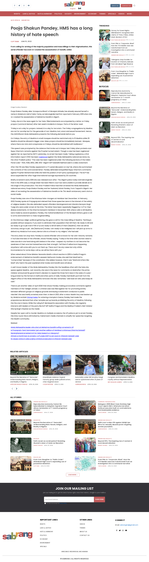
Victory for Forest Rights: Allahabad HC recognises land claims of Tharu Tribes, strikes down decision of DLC (122, 33)
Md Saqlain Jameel (115, 382)
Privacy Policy (63, 503)
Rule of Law (114, 80)
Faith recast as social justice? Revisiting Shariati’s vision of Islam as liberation (122, 125)
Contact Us (126, 6)
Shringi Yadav (32, 297)
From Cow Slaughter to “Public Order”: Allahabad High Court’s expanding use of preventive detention (122, 74)
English (73, 8)
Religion (102, 131)
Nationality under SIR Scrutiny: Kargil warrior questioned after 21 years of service (89, 379)
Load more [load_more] (72, 475)
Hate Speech (15, 20)
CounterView (48, 384)
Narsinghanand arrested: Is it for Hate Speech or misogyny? (35, 333)
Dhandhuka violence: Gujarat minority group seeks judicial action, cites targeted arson (57, 379)
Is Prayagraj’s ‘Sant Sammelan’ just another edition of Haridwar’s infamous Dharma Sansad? (48, 330)
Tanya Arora (102, 412)
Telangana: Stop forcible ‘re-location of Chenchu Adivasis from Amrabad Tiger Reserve (121, 62)
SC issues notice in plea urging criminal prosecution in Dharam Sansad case (41, 339)
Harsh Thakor (115, 130)
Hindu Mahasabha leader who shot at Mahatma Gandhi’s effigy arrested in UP (42, 327)
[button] (134, 5)
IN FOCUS (104, 86)
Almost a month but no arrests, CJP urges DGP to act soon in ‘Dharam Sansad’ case (45, 336)
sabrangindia (115, 102)
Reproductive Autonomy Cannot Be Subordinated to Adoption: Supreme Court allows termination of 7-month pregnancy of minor (123, 95)
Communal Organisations (106, 402)
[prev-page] (12, 389)
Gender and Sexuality (118, 55)
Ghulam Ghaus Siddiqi (118, 117)
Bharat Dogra (116, 145)
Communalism (47, 374)
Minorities (25, 20)
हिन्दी (79, 8)
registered (43, 157)
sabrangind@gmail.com (129, 525)
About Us (115, 6)
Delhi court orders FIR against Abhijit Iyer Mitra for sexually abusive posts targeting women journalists (114, 424)
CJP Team (15, 41)
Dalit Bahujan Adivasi (118, 40)
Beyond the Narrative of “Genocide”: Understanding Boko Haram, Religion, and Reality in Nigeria (123, 111)
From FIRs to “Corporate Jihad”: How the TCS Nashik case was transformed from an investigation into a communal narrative (122, 47)
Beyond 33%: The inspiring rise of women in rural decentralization (122, 139)
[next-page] (17, 389)
